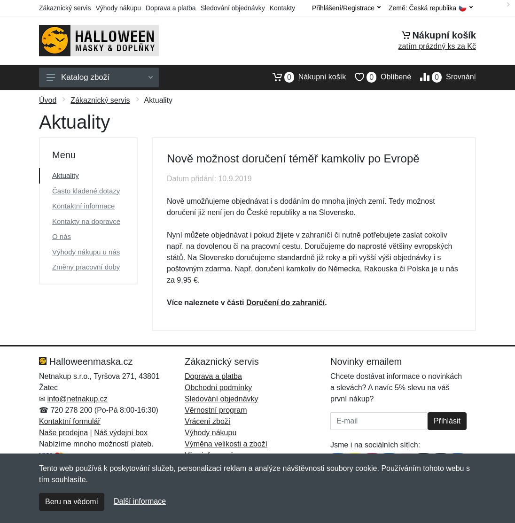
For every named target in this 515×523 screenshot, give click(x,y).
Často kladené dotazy (86, 191)
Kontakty (282, 8)
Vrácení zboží (207, 421)
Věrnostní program (216, 410)
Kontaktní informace (83, 206)
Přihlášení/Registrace (346, 8)
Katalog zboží (100, 77)
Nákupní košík (305, 77)
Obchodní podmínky (218, 388)
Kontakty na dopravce (86, 221)
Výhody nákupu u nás (86, 252)
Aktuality (65, 175)
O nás (61, 236)
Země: (431, 8)
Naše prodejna (63, 433)
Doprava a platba (171, 8)
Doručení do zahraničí (285, 303)
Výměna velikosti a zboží (226, 444)
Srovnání (443, 77)
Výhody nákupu (118, 8)
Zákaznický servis (65, 8)
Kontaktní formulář (70, 421)
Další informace (140, 501)
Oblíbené (378, 77)
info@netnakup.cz (77, 399)
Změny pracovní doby (86, 267)
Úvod (47, 100)
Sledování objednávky (233, 8)
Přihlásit (447, 421)
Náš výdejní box (121, 433)
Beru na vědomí (71, 502)
